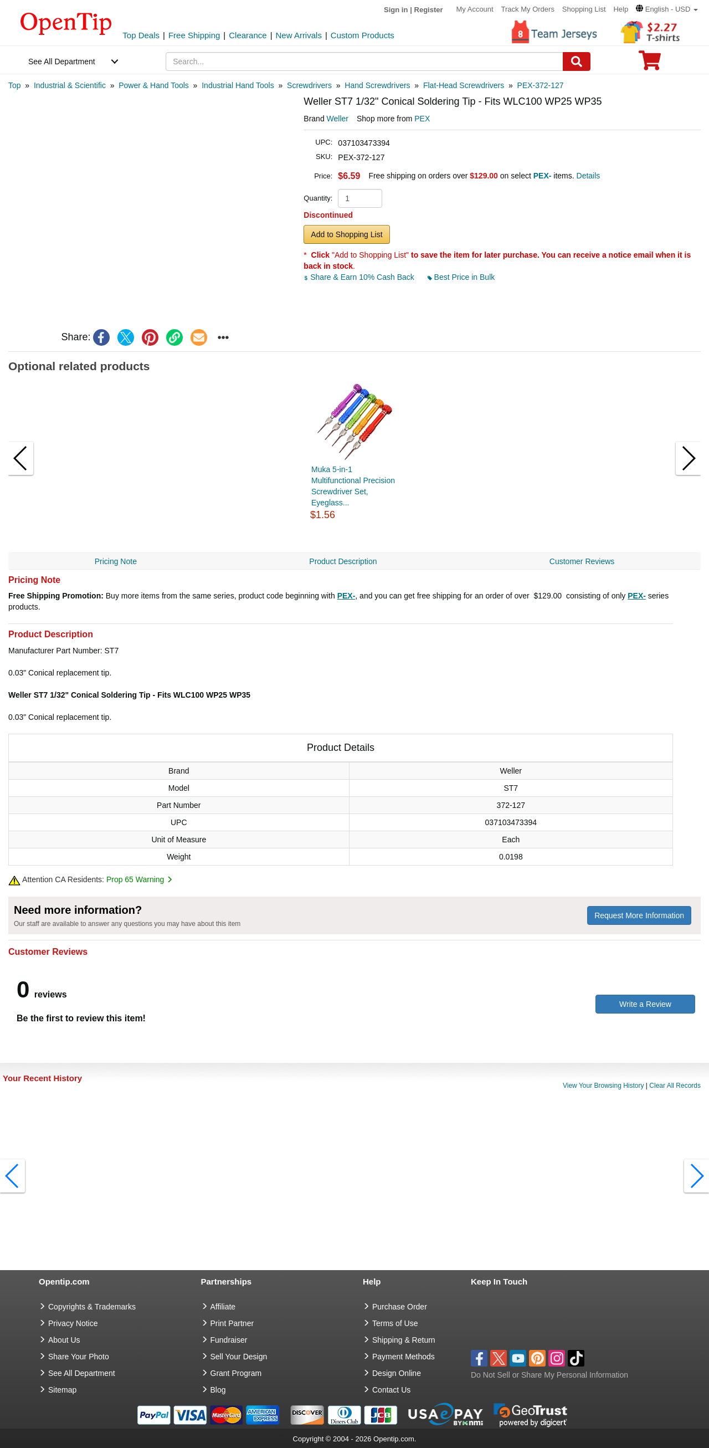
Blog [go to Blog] (218, 1389)
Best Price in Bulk (461, 277)
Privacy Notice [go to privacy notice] (72, 1323)
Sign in (396, 10)
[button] (667, 9)
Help (620, 9)
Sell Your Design (239, 1356)
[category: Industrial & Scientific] (70, 85)
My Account (474, 9)
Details (588, 175)
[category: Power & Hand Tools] (154, 85)
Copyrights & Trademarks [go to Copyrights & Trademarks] (92, 1306)
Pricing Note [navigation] (116, 561)
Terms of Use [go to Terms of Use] (395, 1323)
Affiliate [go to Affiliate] (223, 1306)
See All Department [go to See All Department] (81, 1373)
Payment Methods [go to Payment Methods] (403, 1356)
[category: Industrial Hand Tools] (238, 85)
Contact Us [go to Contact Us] (391, 1389)
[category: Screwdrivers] (309, 85)
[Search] (576, 61)
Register (428, 10)
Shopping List (584, 9)
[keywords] (364, 61)
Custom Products (362, 35)
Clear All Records (675, 1085)
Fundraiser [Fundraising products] (229, 1340)
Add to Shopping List (346, 234)
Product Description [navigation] (343, 561)
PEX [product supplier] (422, 118)
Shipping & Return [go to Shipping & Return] (403, 1340)
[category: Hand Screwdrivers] (377, 85)
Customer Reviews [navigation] (581, 561)
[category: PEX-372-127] (540, 85)
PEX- (346, 595)
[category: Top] (14, 85)
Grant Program (236, 1373)
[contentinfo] (66, 22)
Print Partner (232, 1323)
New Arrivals (299, 35)
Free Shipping (194, 35)
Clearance (247, 35)
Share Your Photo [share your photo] (78, 1356)
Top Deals (141, 35)
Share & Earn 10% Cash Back (360, 277)
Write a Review (645, 1004)
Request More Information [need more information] (639, 915)
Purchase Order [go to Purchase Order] (399, 1306)
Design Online (396, 1373)
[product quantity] (360, 198)
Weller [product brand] (337, 118)
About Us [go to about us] (64, 1340)
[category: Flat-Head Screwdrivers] (463, 85)
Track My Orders (527, 9)
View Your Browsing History (603, 1085)
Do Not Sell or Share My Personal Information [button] (549, 1374)
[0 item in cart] (650, 64)
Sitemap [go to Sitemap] (62, 1389)
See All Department (61, 61)
